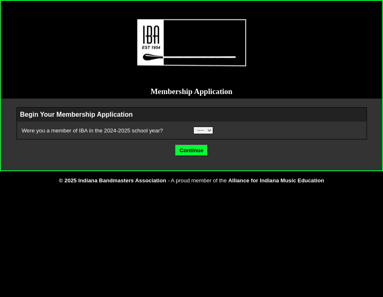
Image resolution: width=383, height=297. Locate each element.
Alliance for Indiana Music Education (276, 180)
